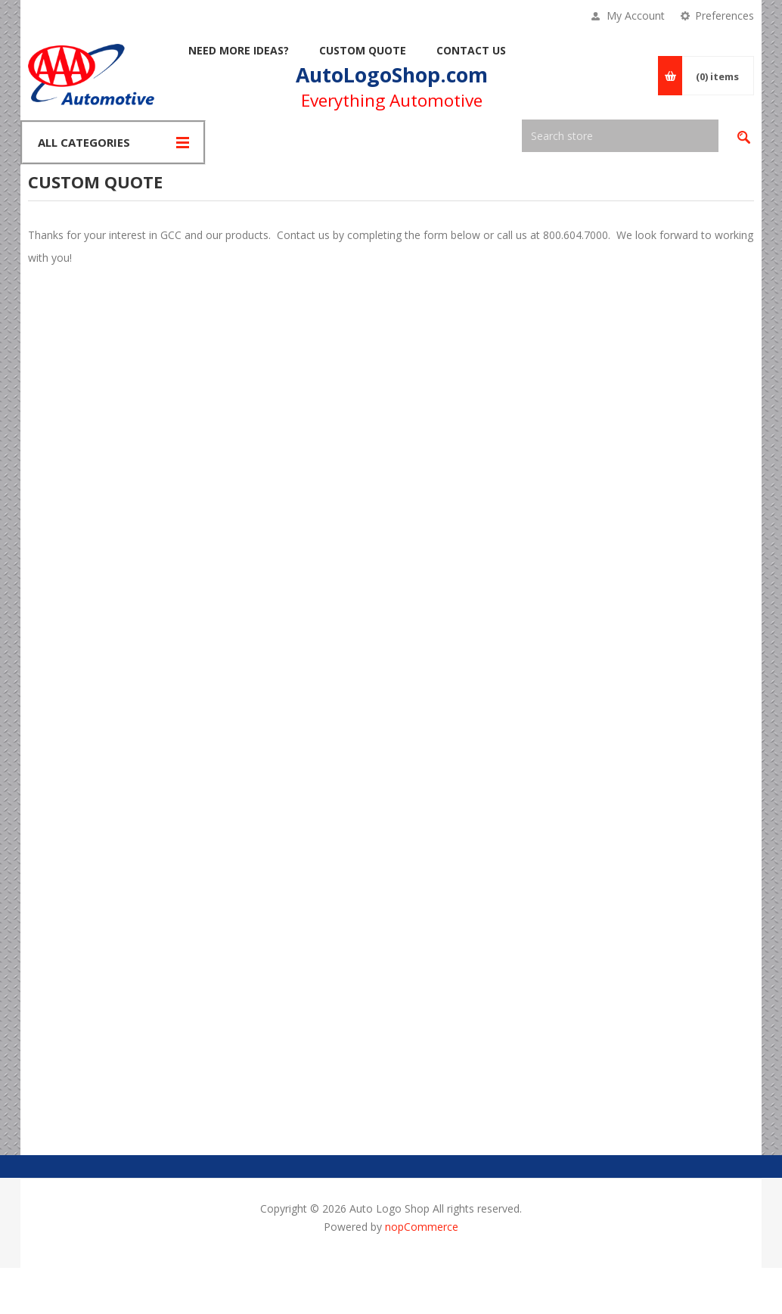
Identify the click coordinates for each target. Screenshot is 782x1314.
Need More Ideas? (238, 50)
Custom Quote (362, 50)
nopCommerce (421, 1226)
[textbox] (620, 136)
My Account (636, 15)
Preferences (724, 15)
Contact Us (471, 50)
